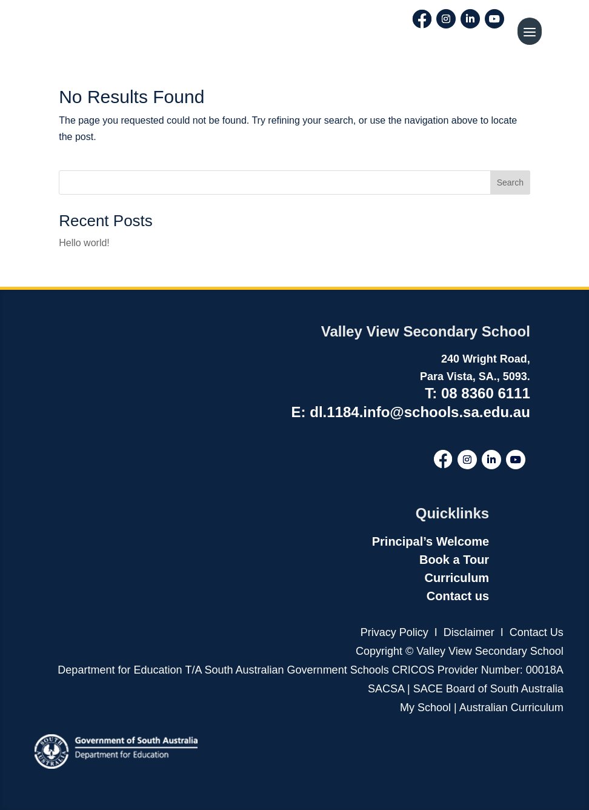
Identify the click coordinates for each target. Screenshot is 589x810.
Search (510, 182)
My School (425, 707)
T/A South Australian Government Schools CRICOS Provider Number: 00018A (374, 670)
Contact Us (537, 632)
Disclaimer (467, 632)
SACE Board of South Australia (488, 689)
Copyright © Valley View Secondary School (460, 651)
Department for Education (120, 670)
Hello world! (84, 243)
